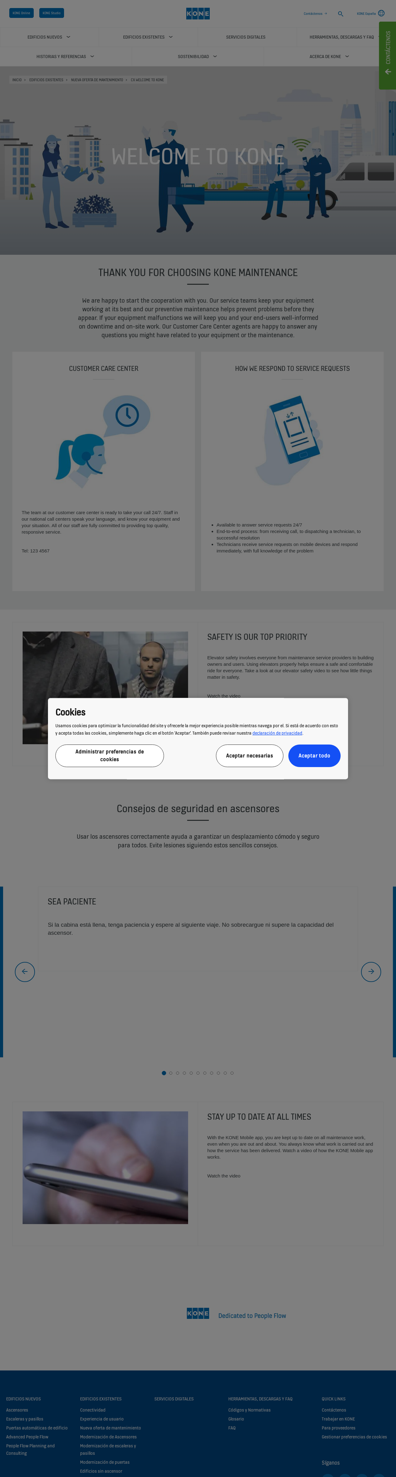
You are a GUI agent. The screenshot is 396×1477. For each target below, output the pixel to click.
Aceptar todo (314, 755)
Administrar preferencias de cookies (109, 756)
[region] (198, 738)
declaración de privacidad (277, 733)
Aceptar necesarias (249, 755)
